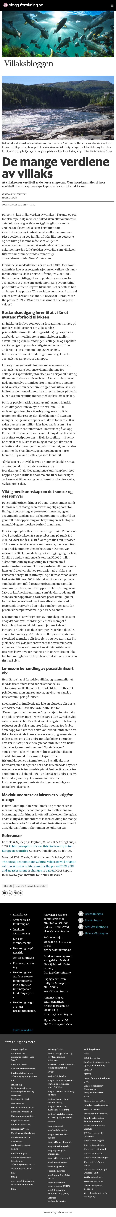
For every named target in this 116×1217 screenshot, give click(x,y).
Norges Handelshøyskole (60, 1142)
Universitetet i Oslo (93, 1153)
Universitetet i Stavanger (96, 1157)
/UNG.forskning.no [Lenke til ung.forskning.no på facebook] (96, 926)
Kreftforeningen (19, 1153)
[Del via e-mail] (20, 892)
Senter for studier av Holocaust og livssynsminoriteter (93, 1089)
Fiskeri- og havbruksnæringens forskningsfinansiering (22, 1088)
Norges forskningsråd (58, 1146)
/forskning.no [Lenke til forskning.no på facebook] (93, 920)
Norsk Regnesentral (57, 1166)
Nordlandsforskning (58, 1130)
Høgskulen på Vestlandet (23, 1133)
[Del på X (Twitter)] (9, 892)
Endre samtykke (23, 1030)
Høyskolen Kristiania (21, 1137)
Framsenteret (17, 1103)
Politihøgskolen (92, 1049)
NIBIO (14, 1177)
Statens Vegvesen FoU (94, 1101)
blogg (7, 886)
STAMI (87, 1096)
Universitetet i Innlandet (96, 1149)
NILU (13, 1189)
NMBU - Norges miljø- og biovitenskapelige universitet (60, 1056)
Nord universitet (55, 1126)
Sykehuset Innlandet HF (95, 1113)
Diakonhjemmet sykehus (23, 1068)
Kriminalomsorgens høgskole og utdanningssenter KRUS (22, 1160)
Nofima (51, 1121)
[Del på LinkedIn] (15, 892)
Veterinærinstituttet (93, 1181)
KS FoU (14, 1149)
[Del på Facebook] (4, 892)
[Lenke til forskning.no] (54, 3)
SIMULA (88, 1070)
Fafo (13, 1080)
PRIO (86, 1053)
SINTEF (87, 1074)
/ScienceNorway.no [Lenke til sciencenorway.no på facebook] (96, 933)
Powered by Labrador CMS (58, 1212)
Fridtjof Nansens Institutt (23, 1107)
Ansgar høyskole (19, 1049)
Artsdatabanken (19, 1064)
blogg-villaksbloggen (31, 886)
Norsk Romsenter (56, 1171)
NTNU (50, 1072)
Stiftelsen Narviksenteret (96, 1105)
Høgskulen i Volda (20, 1129)
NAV (13, 1173)
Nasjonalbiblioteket (57, 1076)
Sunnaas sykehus (92, 1109)
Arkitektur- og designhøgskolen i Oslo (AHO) (22, 1056)
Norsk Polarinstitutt (57, 1162)
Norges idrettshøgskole (59, 1158)
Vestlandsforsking (93, 1177)
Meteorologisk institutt (22, 1168)
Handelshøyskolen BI (21, 1111)
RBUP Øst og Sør (92, 1058)
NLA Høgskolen (55, 1049)
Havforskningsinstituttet (23, 1116)
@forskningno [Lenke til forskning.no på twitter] (94, 913)
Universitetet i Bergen (94, 1145)
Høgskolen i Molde (20, 1120)
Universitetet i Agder (94, 1140)
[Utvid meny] (112, 5)
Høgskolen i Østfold (21, 1124)
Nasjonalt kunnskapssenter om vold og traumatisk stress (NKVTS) (61, 1083)
